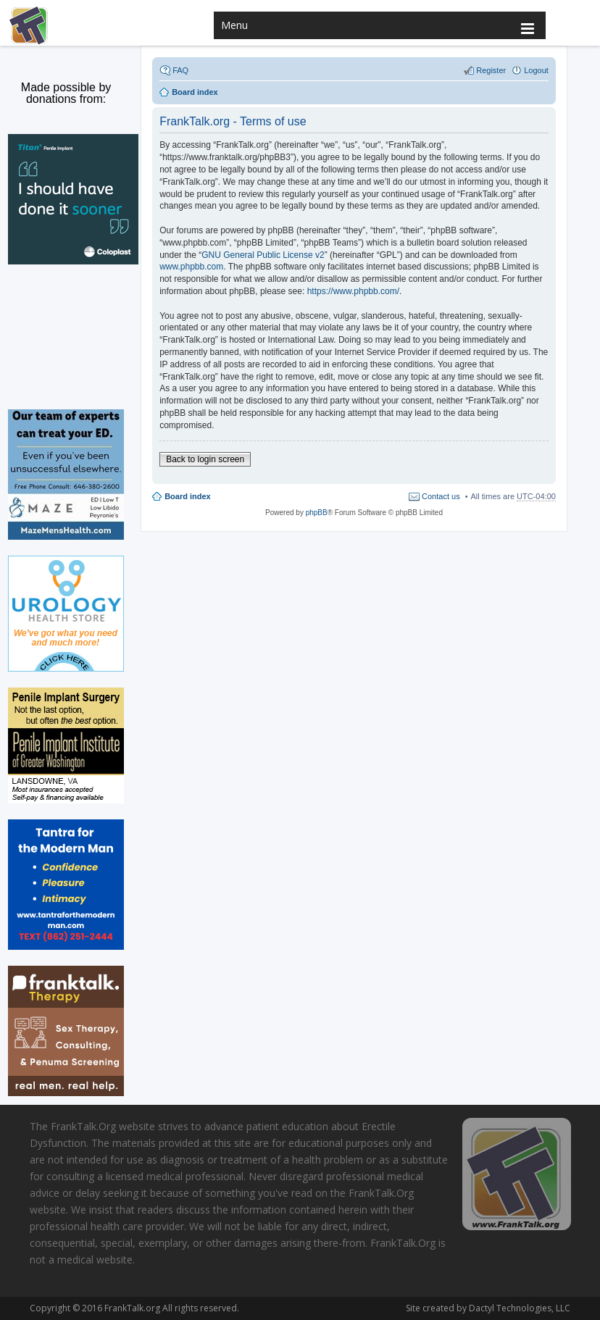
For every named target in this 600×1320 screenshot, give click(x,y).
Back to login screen (205, 459)
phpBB (317, 513)
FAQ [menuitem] (180, 70)
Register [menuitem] (491, 70)
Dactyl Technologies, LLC (516, 1308)
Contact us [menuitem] (441, 496)
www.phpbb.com (191, 267)
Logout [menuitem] (536, 70)
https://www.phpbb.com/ (353, 291)
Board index (187, 496)
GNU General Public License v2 (262, 255)
